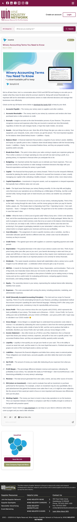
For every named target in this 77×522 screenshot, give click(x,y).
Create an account (53, 14)
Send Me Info (24, 417)
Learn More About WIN (61, 511)
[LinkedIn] (11, 3)
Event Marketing (7, 509)
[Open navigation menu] (73, 3)
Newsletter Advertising (10, 506)
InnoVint (11, 40)
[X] (15, 3)
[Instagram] (23, 3)
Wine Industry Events (38, 511)
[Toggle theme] (3, 3)
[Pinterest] (27, 3)
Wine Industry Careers (38, 503)
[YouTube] (19, 3)
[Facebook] (7, 3)
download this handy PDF (42, 105)
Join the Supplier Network (11, 499)
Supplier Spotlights (8, 503)
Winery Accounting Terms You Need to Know (23, 45)
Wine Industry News (38, 499)
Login (69, 14)
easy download (29, 408)
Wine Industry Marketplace (38, 507)
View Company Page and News (17, 465)
